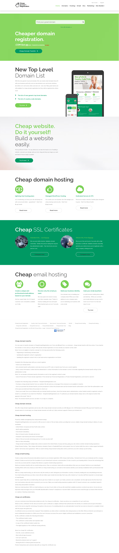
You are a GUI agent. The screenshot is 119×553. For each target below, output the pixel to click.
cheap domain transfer (28, 384)
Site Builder (100, 6)
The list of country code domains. (29, 99)
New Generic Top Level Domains (58, 323)
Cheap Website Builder (48, 325)
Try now (23, 105)
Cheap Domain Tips (61, 325)
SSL (83, 6)
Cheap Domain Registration (21, 323)
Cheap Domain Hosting (80, 323)
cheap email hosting (25, 472)
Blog (70, 325)
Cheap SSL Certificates (21, 325)
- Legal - (44, 328)
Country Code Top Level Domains (39, 323)
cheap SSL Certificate (47, 545)
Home (57, 6)
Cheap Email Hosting (94, 323)
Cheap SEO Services (35, 325)
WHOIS (70, 323)
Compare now (39, 254)
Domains (65, 6)
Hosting (72, 6)
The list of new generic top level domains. (32, 95)
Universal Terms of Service (52, 328)
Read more (23, 210)
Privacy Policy (38, 328)
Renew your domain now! (75, 410)
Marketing (90, 6)
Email (79, 6)
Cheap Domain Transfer (28, 51)
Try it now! (24, 160)
